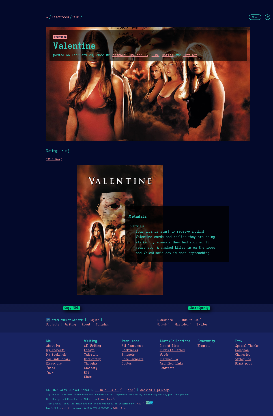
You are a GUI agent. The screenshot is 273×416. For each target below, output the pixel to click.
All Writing (92, 346)
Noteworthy (92, 359)
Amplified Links (172, 363)
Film (155, 55)
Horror (167, 55)
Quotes (127, 363)
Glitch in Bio (189, 320)
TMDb (138, 403)
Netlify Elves (119, 408)
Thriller (190, 55)
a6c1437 (66, 408)
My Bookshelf (56, 355)
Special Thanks (247, 346)
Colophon (102, 324)
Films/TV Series (172, 350)
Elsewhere (165, 320)
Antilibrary (58, 359)
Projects (52, 324)
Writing (70, 324)
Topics (94, 320)
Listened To (169, 359)
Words (164, 355)
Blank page (243, 363)
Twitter (202, 324)
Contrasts (167, 368)
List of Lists (170, 346)
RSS (86, 372)
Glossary (90, 368)
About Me (53, 346)
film (75, 17)
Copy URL (71, 308)
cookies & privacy (154, 390)
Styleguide (243, 359)
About (86, 324)
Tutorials (91, 355)
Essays (89, 350)
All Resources (132, 346)
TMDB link (53, 159)
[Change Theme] (267, 17)
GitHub (162, 324)
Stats (88, 377)
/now (50, 372)
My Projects (55, 350)
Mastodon (181, 324)
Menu (255, 17)
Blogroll (203, 346)
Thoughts (91, 363)
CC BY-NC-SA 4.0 (107, 390)
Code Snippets (132, 359)
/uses (50, 368)
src (130, 390)
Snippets (128, 355)
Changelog (242, 355)
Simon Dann (105, 399)
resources (60, 17)
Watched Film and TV (130, 55)
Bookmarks (130, 350)
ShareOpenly (199, 308)
